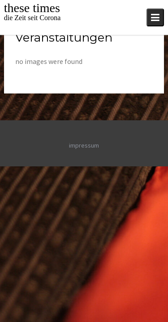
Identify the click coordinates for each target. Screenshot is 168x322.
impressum (84, 145)
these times (32, 8)
